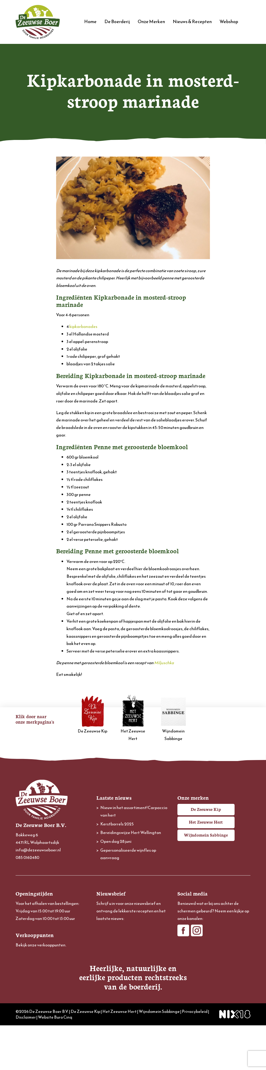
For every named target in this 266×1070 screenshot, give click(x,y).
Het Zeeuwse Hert (133, 718)
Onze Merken (151, 21)
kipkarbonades (83, 326)
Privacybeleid (195, 1056)
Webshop (229, 21)
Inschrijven (133, 985)
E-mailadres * (108, 928)
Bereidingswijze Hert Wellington (130, 832)
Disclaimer (26, 1062)
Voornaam (105, 945)
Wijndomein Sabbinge (173, 718)
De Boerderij (117, 21)
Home (90, 21)
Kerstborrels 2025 (117, 824)
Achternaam (107, 962)
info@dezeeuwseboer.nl (38, 850)
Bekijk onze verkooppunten (40, 945)
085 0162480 (27, 857)
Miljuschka (164, 663)
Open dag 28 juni (115, 841)
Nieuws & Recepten (192, 21)
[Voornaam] (132, 953)
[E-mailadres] (132, 936)
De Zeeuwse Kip (92, 714)
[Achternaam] (132, 970)
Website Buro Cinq (55, 1062)
